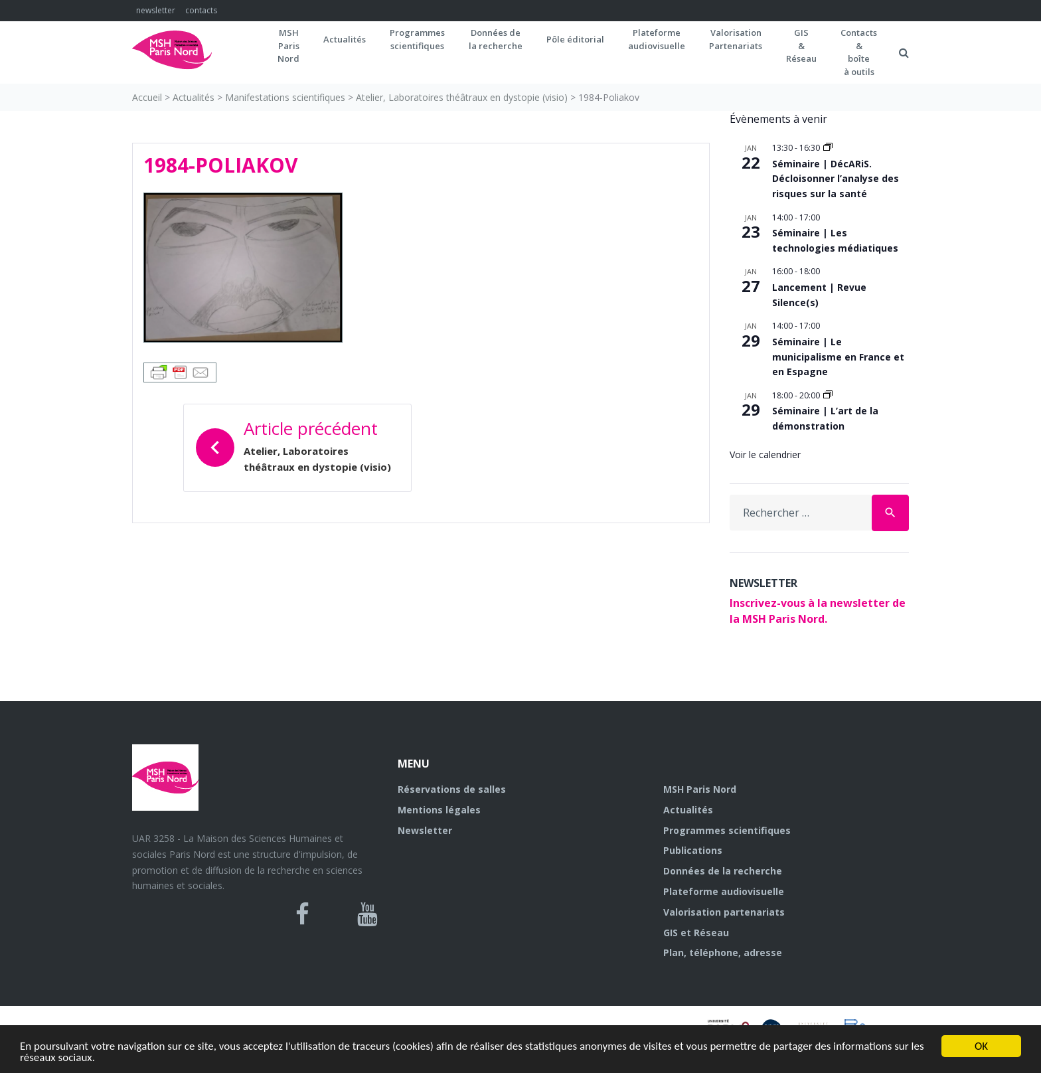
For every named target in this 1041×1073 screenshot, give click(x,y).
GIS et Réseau (696, 932)
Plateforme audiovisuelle (723, 891)
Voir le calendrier (765, 454)
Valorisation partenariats (724, 912)
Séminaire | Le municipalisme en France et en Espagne (838, 356)
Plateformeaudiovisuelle (656, 39)
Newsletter (425, 830)
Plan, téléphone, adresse (722, 952)
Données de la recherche (722, 871)
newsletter (155, 10)
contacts (201, 10)
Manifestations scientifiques (285, 97)
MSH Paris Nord (699, 789)
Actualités (344, 39)
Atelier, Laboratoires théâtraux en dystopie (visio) (462, 97)
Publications (692, 850)
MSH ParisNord (288, 45)
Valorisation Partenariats (735, 39)
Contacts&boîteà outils (859, 52)
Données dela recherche (495, 39)
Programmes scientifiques (417, 39)
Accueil (147, 97)
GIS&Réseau (801, 45)
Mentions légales (439, 809)
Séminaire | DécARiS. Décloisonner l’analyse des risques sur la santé (835, 178)
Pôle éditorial (575, 39)
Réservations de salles (452, 789)
